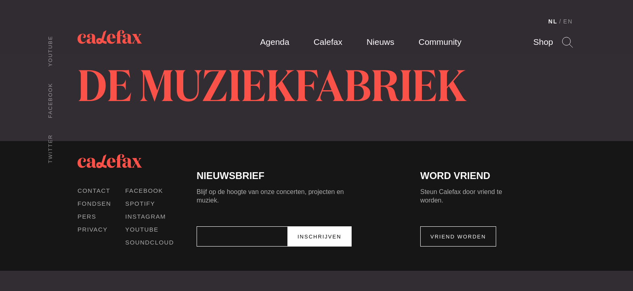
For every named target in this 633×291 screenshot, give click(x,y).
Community (440, 41)
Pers (87, 216)
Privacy (93, 229)
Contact (94, 190)
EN (568, 21)
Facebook (50, 100)
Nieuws (380, 41)
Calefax (328, 41)
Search (567, 42)
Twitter (50, 148)
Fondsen (94, 203)
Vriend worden (458, 237)
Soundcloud (149, 242)
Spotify (140, 203)
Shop (543, 41)
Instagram (145, 216)
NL (553, 21)
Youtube (50, 51)
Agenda (274, 41)
